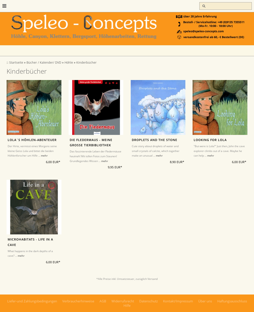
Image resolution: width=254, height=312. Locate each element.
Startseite (16, 62)
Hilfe (127, 305)
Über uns (205, 301)
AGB (102, 301)
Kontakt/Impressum (178, 301)
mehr (44, 155)
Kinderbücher (86, 62)
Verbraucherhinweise (78, 301)
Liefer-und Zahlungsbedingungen (32, 301)
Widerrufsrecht (122, 301)
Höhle (68, 62)
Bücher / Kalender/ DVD (43, 62)
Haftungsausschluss (232, 301)
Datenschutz (148, 301)
